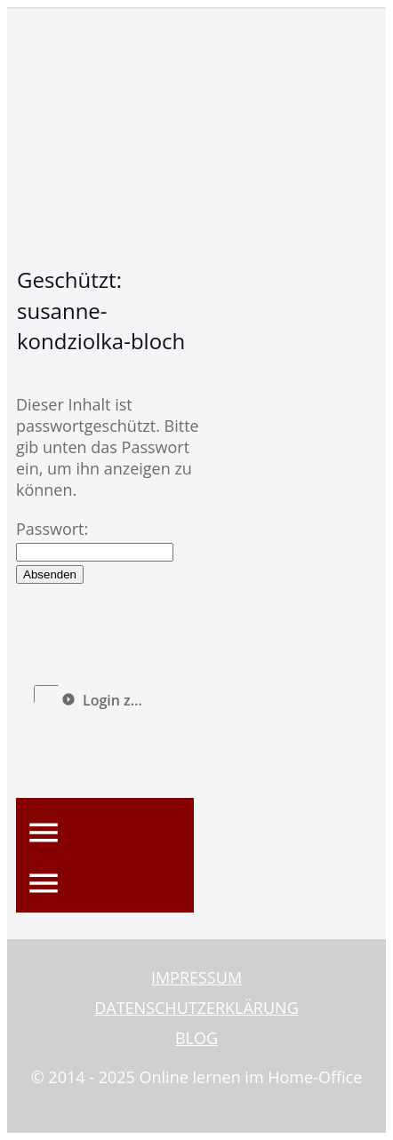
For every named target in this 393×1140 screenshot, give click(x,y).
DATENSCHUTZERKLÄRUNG (196, 1007)
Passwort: (94, 539)
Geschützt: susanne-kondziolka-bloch (101, 310)
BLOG (196, 1037)
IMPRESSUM (196, 977)
